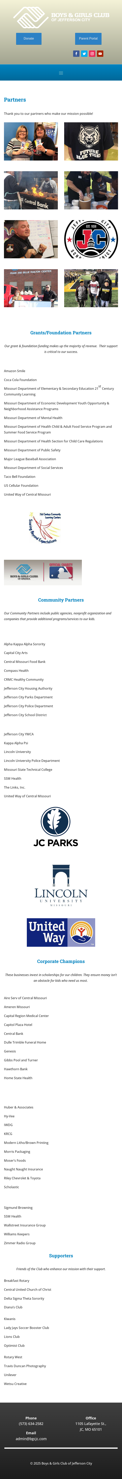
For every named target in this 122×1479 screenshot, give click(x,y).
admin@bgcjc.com (31, 1438)
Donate (29, 38)
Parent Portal (88, 38)
